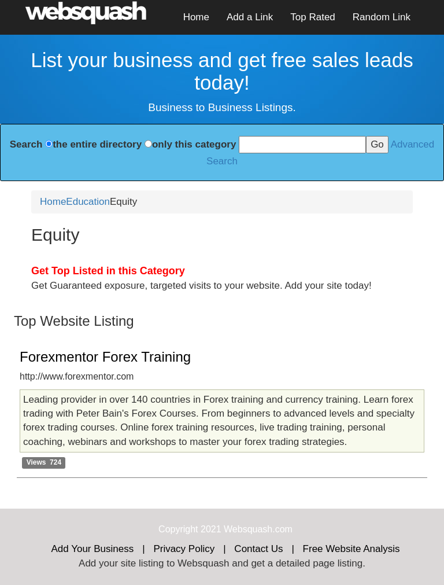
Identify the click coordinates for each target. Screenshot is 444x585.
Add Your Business (92, 548)
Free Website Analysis (351, 548)
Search (26, 144)
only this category (194, 144)
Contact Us (258, 548)
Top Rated (312, 17)
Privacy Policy (183, 548)
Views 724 (44, 462)
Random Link (381, 17)
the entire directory (97, 144)
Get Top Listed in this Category (108, 271)
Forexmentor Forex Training (105, 357)
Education (88, 201)
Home (196, 17)
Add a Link (250, 17)
